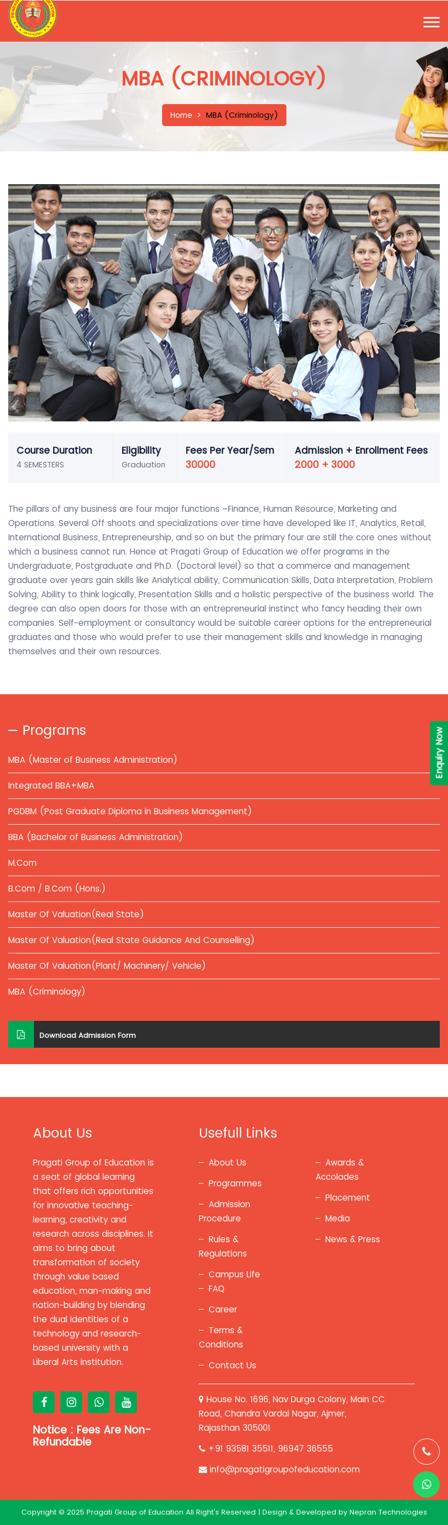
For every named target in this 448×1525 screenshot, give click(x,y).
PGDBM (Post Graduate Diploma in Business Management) (130, 811)
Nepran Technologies (388, 1512)
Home (181, 115)
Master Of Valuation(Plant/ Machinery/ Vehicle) (107, 966)
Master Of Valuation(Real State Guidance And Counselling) (131, 940)
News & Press (352, 1239)
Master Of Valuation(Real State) (76, 914)
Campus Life (234, 1274)
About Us (227, 1162)
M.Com (22, 863)
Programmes (235, 1183)
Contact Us (232, 1365)
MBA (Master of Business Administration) (92, 760)
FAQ (217, 1288)
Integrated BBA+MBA (51, 785)
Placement (347, 1197)
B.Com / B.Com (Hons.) (57, 888)
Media (337, 1218)
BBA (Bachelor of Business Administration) (95, 837)
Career (223, 1309)
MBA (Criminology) (46, 991)
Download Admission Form (72, 1034)
